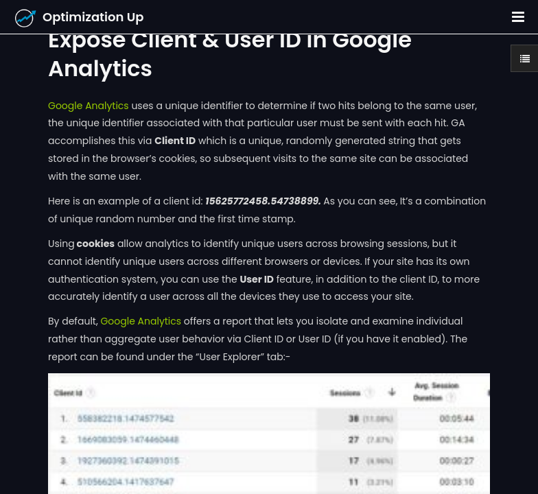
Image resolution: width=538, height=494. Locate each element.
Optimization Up (93, 16)
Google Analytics (88, 106)
